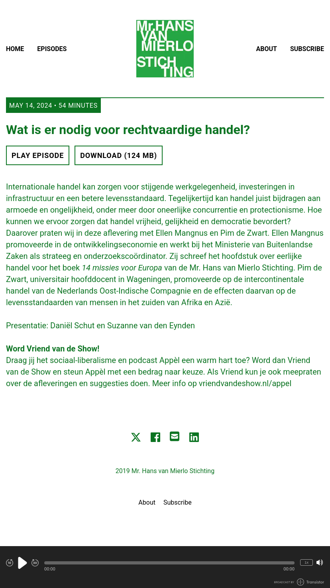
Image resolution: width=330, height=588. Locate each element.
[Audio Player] (165, 567)
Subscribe (307, 49)
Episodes (52, 49)
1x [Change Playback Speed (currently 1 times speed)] (306, 562)
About (266, 49)
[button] (169, 562)
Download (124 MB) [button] (118, 155)
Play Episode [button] (38, 155)
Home (15, 49)
